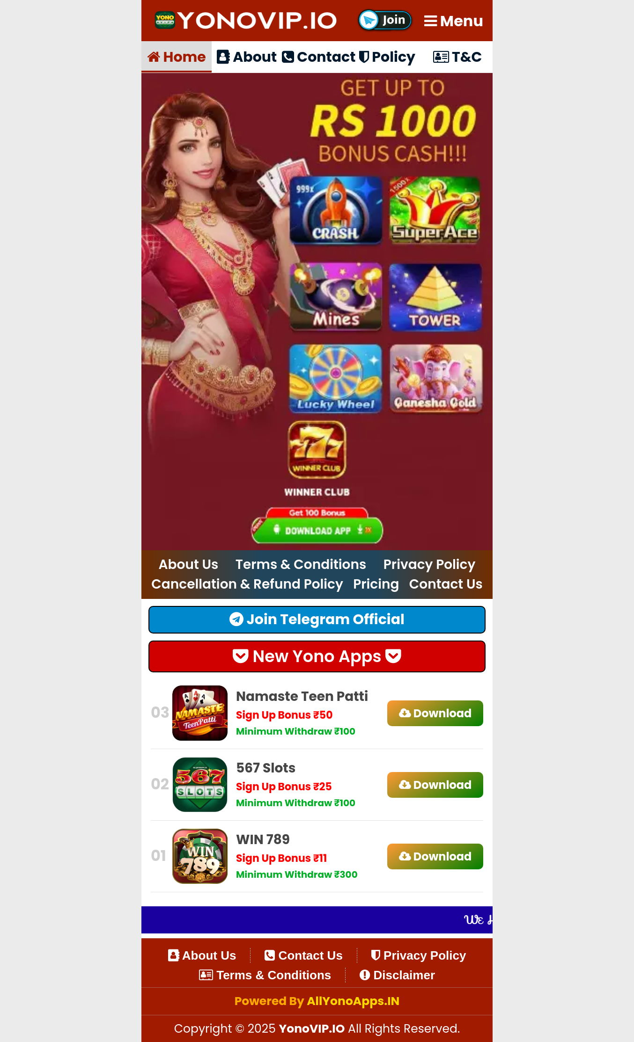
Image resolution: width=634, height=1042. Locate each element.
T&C (457, 57)
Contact (317, 57)
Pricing (376, 584)
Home (176, 57)
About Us (189, 564)
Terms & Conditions (301, 564)
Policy (387, 57)
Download (435, 713)
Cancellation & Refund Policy (247, 584)
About (247, 57)
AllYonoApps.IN (353, 1001)
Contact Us (446, 584)
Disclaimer (397, 975)
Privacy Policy (429, 564)
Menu (453, 20)
